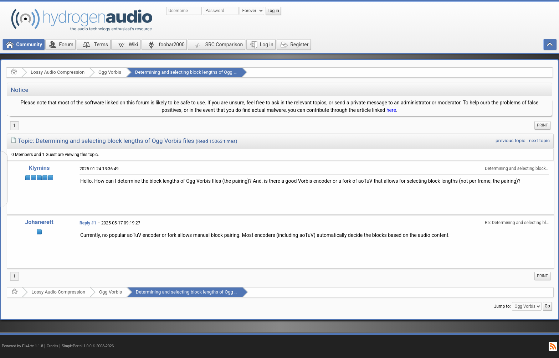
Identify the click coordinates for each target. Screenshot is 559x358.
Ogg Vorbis (109, 72)
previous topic (510, 140)
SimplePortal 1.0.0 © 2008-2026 (88, 346)
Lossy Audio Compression (57, 72)
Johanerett (39, 222)
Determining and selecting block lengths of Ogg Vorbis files (195, 72)
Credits (52, 346)
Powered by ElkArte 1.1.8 (22, 346)
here (391, 110)
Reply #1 (88, 222)
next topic (539, 140)
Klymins (39, 168)
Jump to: (502, 306)
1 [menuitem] (14, 125)
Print (542, 125)
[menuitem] (542, 125)
